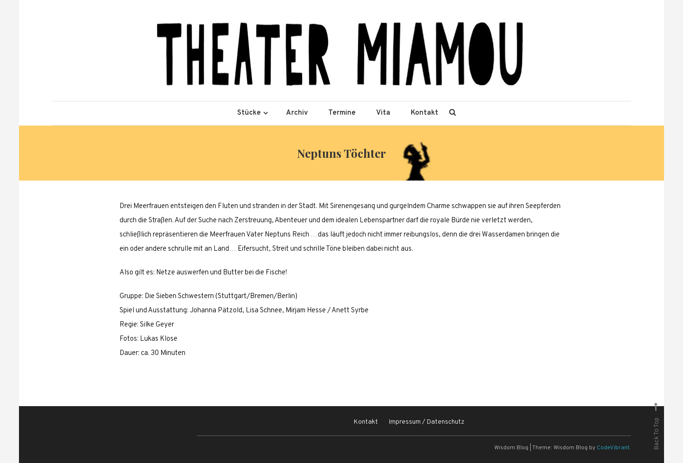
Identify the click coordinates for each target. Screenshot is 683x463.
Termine (342, 113)
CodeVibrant (613, 448)
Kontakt (424, 113)
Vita (383, 113)
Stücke (249, 113)
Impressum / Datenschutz (426, 422)
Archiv (297, 113)
